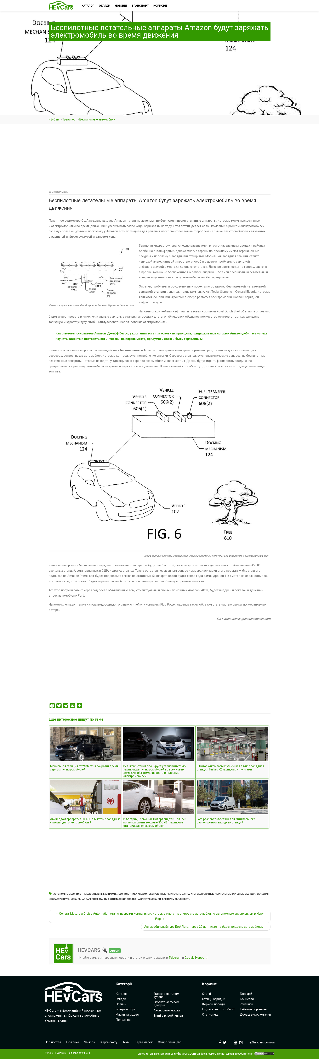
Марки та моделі (127, 1014)
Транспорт (69, 119)
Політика (72, 1042)
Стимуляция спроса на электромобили (135, 899)
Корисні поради (213, 1004)
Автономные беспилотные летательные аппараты (85, 894)
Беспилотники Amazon (133, 894)
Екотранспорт (125, 1009)
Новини (121, 1004)
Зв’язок (89, 1042)
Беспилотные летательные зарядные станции (226, 894)
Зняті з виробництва (168, 1015)
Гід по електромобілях (218, 1009)
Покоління (123, 1020)
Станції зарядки (213, 999)
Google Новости (196, 957)
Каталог (121, 994)
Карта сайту (108, 1042)
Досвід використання (255, 1014)
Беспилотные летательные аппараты (172, 894)
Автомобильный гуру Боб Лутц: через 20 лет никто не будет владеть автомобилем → (205, 927)
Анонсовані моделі (167, 1010)
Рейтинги (246, 1004)
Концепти (247, 999)
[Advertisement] (159, 158)
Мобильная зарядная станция (90, 899)
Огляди (121, 999)
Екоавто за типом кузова (166, 995)
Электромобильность (176, 899)
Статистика (210, 1014)
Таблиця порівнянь (253, 1009)
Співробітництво (170, 1042)
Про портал (53, 1042)
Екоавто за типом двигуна (166, 1003)
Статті (206, 994)
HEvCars (54, 119)
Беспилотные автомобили (97, 119)
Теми (126, 1042)
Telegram (175, 957)
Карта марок (144, 1042)
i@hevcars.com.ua (262, 1042)
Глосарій (246, 994)
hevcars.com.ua (189, 1053)
